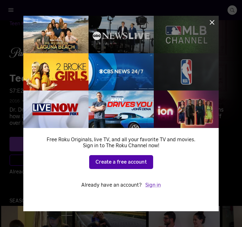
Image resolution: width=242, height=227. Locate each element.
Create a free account (121, 162)
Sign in (153, 185)
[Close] (212, 22)
